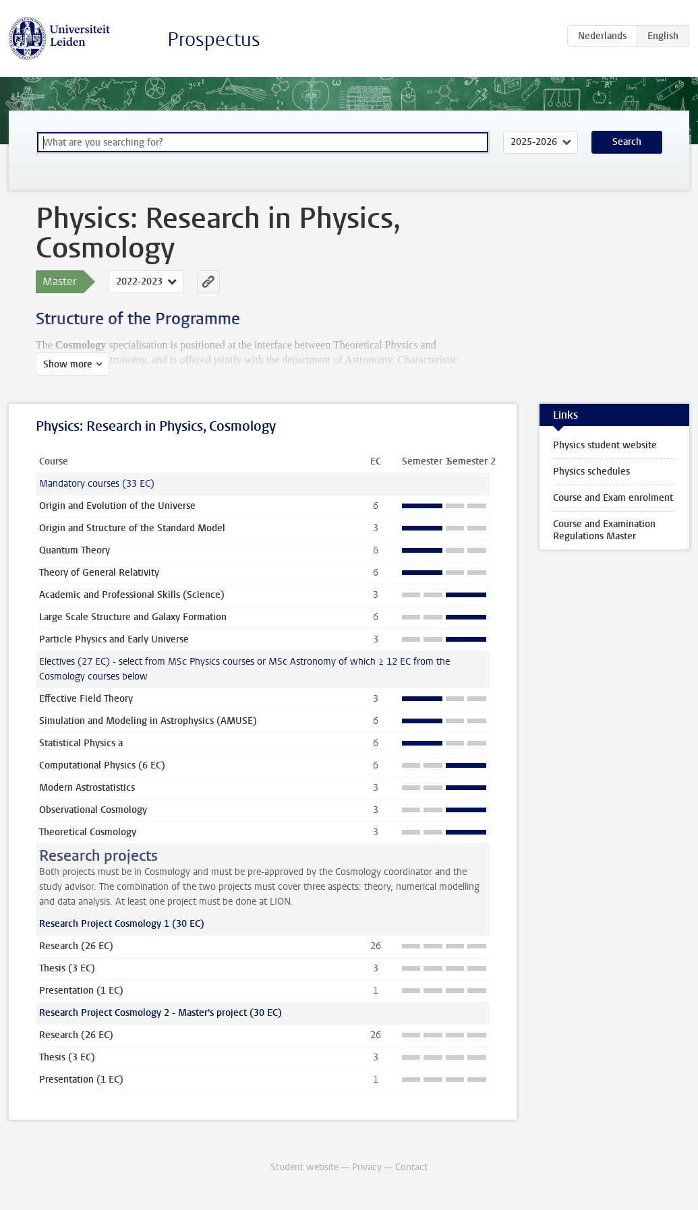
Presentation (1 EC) (81, 990)
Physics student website (605, 445)
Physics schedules (591, 471)
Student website (304, 1167)
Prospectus (213, 39)
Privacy (367, 1167)
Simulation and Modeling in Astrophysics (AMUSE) (148, 721)
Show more (67, 364)
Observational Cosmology (93, 810)
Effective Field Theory (86, 698)
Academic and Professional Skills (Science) (132, 594)
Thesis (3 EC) (67, 968)
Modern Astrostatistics (87, 787)
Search (626, 141)
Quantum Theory (74, 550)
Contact (411, 1167)
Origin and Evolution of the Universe (117, 506)
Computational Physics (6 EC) (102, 765)
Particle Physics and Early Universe (114, 639)
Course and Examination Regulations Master (604, 530)
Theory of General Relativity (99, 572)
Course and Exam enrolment (613, 497)
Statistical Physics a (81, 743)
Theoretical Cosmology (87, 832)
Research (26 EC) (76, 946)
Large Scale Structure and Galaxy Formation (133, 617)
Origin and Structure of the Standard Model (132, 528)
